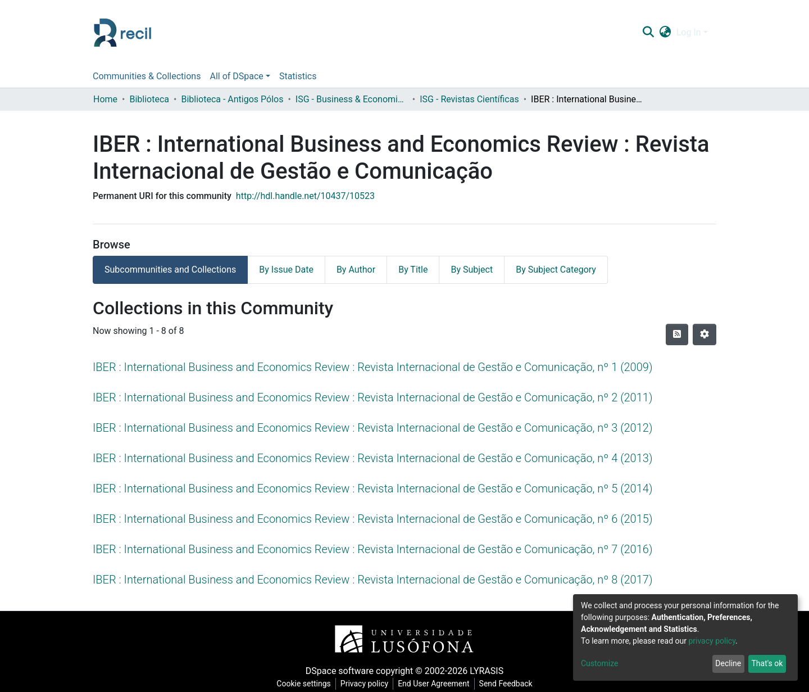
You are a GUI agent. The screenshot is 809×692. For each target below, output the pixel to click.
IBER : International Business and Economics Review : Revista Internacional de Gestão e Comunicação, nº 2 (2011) (372, 397)
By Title (413, 269)
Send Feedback (506, 683)
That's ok (767, 663)
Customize (599, 663)
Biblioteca (149, 99)
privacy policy (711, 640)
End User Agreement (433, 683)
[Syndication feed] (677, 334)
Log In (688, 32)
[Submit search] (648, 32)
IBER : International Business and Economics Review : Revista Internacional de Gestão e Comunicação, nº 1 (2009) (372, 367)
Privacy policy (364, 683)
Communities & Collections (147, 76)
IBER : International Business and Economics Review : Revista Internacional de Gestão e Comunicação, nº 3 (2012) (372, 428)
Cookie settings (303, 683)
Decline (728, 663)
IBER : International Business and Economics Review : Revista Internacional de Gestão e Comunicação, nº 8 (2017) (372, 579)
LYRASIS (486, 671)
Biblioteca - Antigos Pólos (232, 99)
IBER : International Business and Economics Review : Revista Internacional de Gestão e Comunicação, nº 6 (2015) (372, 519)
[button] (665, 32)
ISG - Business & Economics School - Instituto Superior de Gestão (352, 99)
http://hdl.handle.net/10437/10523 (305, 196)
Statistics (298, 76)
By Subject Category (556, 269)
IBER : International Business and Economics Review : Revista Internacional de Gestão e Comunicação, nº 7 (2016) (372, 549)
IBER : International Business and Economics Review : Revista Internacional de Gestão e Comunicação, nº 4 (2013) (372, 458)
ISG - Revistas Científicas (469, 99)
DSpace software (340, 671)
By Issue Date (286, 269)
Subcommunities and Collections (170, 269)
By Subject (472, 269)
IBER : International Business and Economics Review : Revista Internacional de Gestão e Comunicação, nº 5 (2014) (372, 488)
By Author (356, 269)
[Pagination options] (704, 334)
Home (105, 99)
